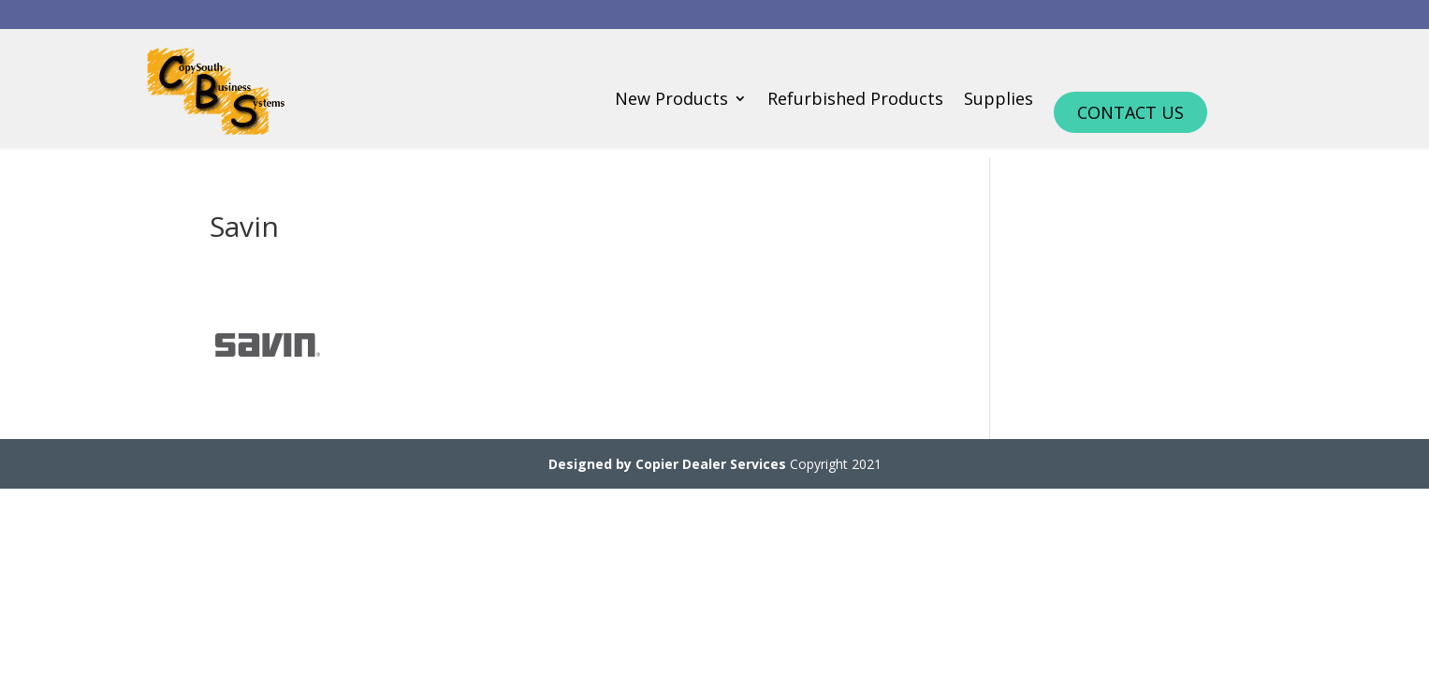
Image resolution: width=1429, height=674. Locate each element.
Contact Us (1130, 112)
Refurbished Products (855, 101)
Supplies (998, 101)
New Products (671, 101)
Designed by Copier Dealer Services (667, 464)
